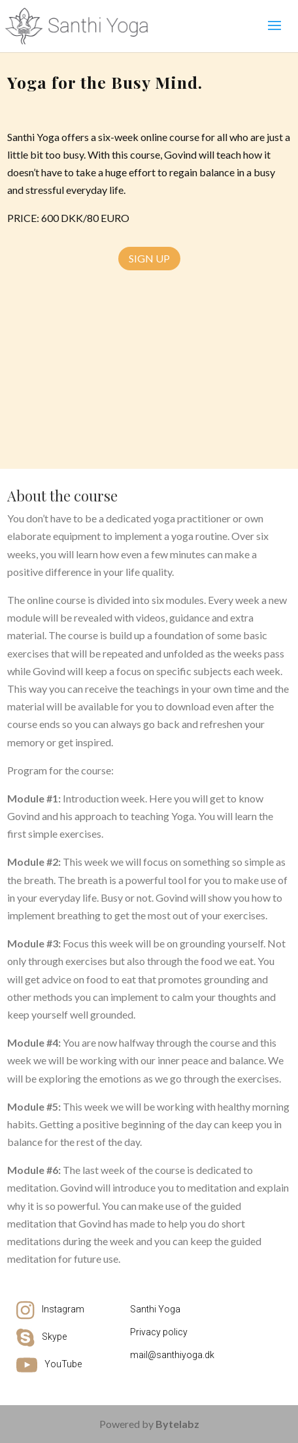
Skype (54, 1336)
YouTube (63, 1364)
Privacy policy (159, 1332)
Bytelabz (177, 1424)
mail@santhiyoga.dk (172, 1355)
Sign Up (149, 258)
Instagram (63, 1309)
